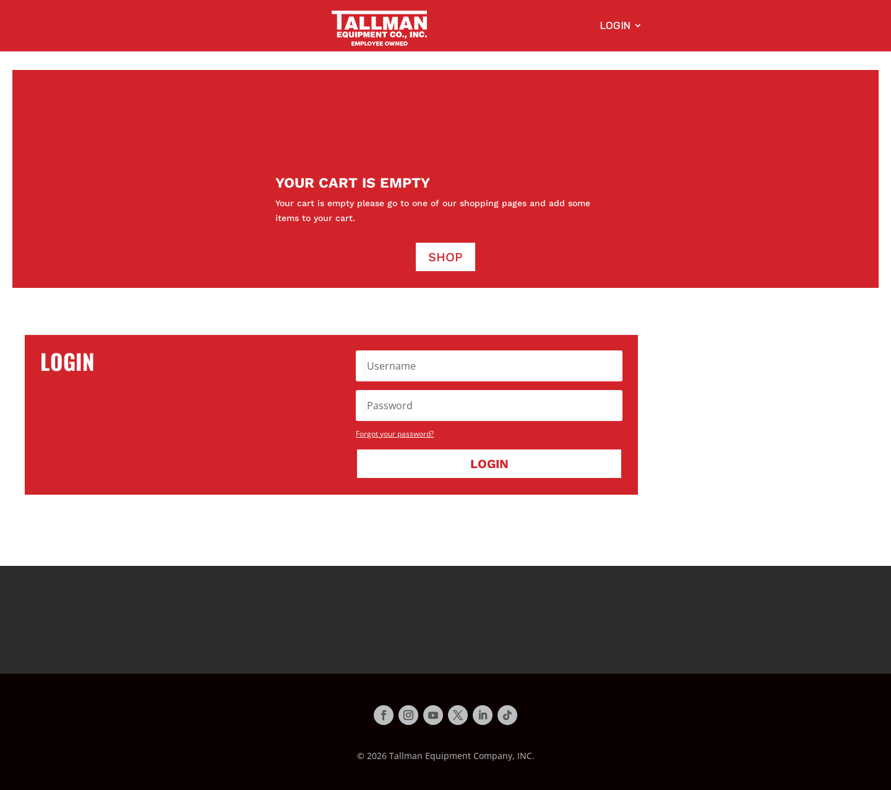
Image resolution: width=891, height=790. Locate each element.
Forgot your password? (395, 433)
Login (615, 26)
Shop (445, 257)
